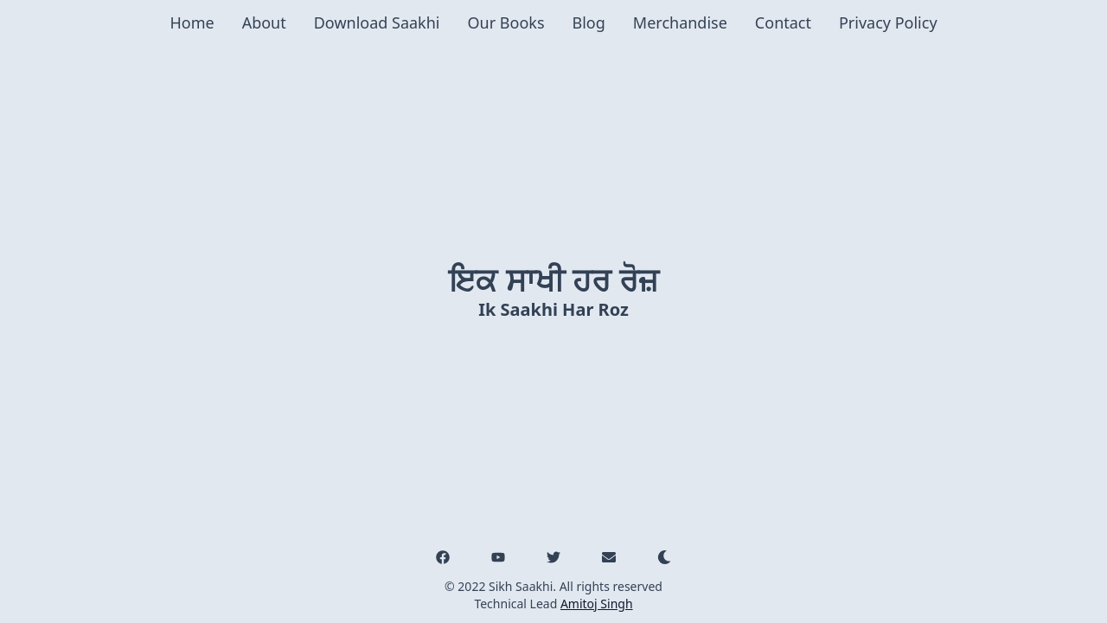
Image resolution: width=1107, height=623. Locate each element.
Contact (783, 22)
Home (192, 22)
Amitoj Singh (596, 603)
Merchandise (680, 22)
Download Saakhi (377, 22)
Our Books (506, 22)
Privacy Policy (888, 22)
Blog (589, 22)
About (264, 22)
